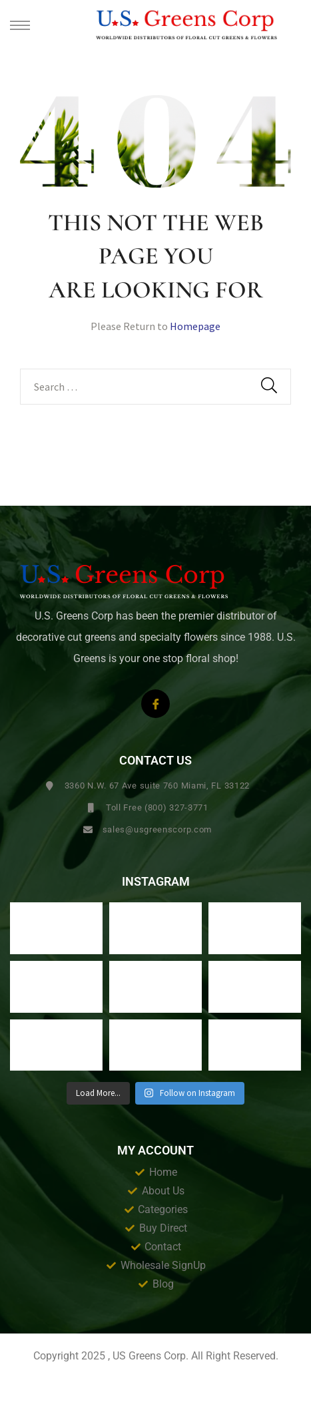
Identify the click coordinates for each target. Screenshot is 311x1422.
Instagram (156, 882)
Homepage (195, 326)
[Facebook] (155, 703)
